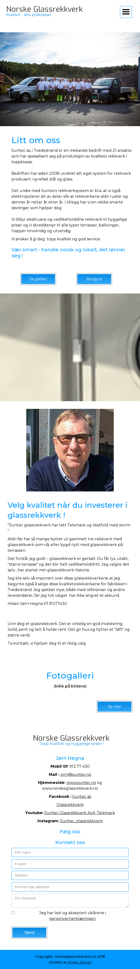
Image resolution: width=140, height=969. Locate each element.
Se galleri (38, 279)
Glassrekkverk (70, 804)
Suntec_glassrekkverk (81, 821)
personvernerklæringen (72, 918)
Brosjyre (94, 279)
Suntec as (81, 796)
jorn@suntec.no (76, 774)
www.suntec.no (81, 782)
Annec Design (80, 962)
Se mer (114, 706)
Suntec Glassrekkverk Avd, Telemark (79, 813)
